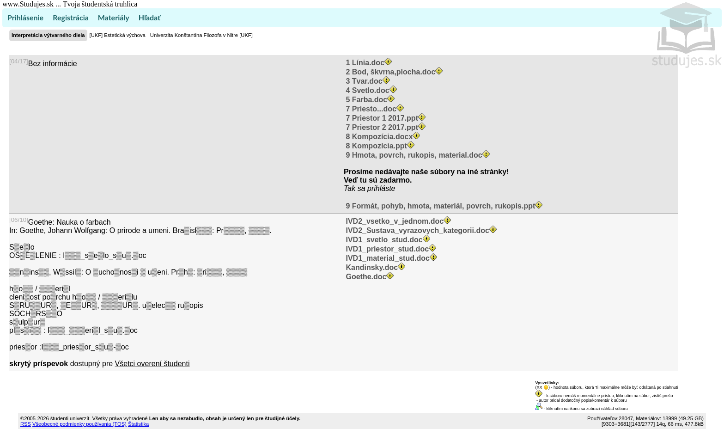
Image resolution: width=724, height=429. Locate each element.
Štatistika (138, 424)
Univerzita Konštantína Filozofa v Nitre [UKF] (201, 35)
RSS (25, 424)
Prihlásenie (25, 17)
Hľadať (149, 17)
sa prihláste (376, 188)
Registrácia (71, 17)
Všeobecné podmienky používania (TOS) (79, 424)
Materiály (113, 17)
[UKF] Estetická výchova (118, 35)
